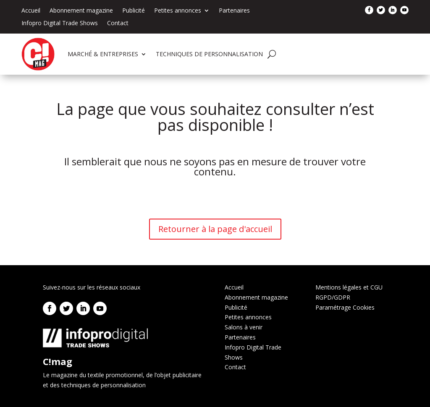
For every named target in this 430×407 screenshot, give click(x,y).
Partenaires (234, 11)
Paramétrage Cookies (345, 307)
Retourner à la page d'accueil (215, 229)
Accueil (30, 11)
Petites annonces (177, 11)
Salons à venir (243, 327)
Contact (117, 23)
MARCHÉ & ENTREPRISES (103, 54)
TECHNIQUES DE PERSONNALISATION (209, 54)
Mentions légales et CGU (349, 287)
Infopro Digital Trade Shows (59, 23)
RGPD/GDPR (332, 297)
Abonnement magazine (81, 11)
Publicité (133, 11)
